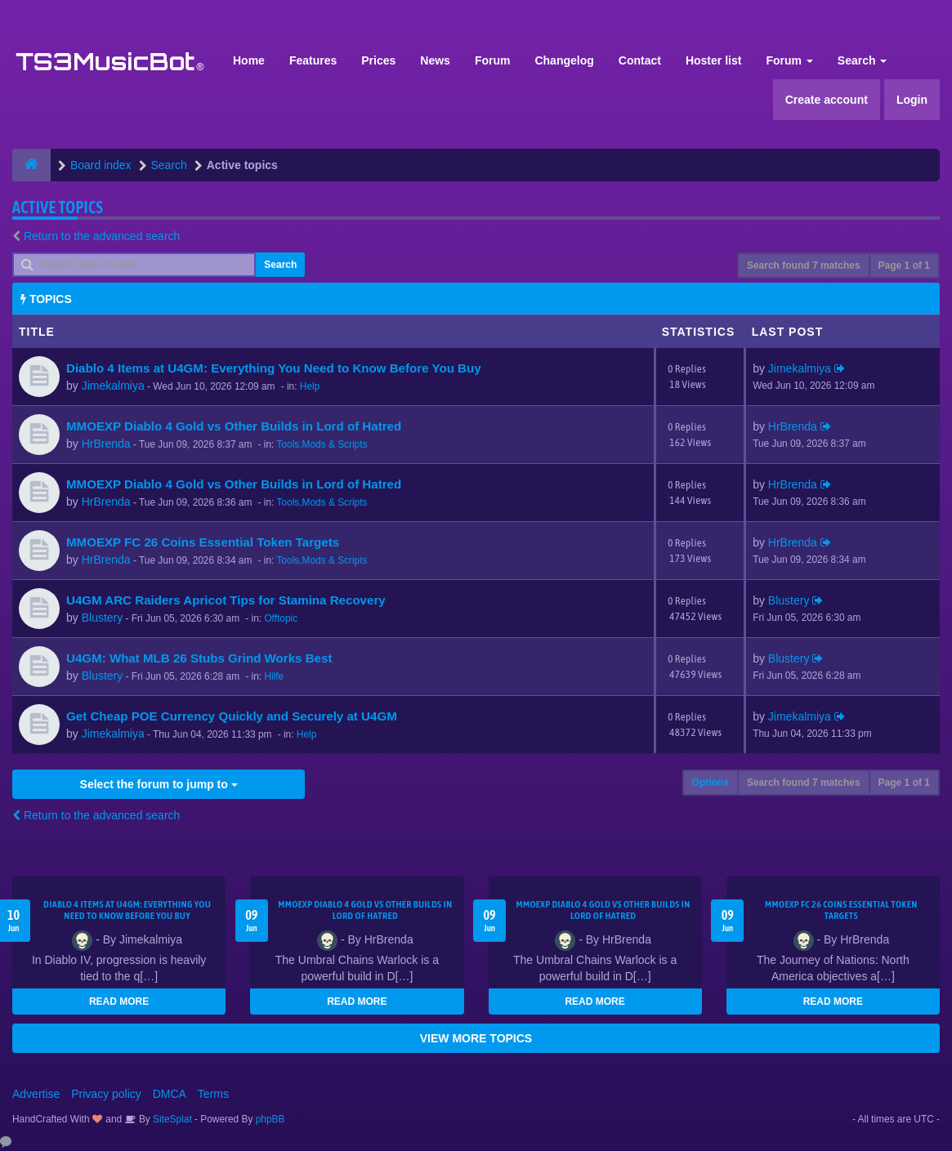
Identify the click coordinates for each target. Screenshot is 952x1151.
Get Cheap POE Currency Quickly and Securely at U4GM (231, 716)
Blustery (102, 617)
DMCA (169, 1093)
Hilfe (274, 676)
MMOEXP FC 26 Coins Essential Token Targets (202, 542)
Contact (640, 60)
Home (249, 60)
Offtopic (280, 618)
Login (911, 99)
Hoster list (713, 60)
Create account (826, 99)
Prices (378, 60)
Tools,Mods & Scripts (321, 444)
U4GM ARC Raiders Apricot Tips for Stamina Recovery (226, 600)
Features (313, 60)
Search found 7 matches (803, 265)
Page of (904, 265)
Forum (493, 60)
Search (862, 60)
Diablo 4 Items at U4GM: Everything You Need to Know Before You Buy (273, 368)
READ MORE (119, 1001)
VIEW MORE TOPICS (476, 1038)
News (435, 60)
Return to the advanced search (102, 236)
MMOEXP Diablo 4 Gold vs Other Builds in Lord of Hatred (233, 426)
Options (710, 782)
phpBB (270, 1119)
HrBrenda (106, 443)
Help (310, 386)
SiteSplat (171, 1119)
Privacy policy (106, 1093)
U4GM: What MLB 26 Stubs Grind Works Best (199, 658)
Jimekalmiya (113, 385)
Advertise (36, 1093)
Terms (213, 1093)
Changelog (563, 60)
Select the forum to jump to (159, 784)
